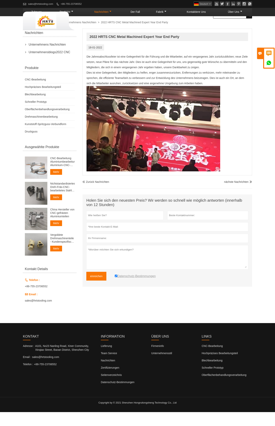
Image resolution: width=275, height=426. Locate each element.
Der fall (163, 25)
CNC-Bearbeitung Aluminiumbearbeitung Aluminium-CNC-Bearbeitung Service (62, 176)
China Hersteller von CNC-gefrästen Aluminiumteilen (62, 227)
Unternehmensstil (161, 367)
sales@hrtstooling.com (40, 3)
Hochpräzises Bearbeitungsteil (43, 100)
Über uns (239, 25)
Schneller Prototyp (36, 115)
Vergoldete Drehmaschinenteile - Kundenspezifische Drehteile (62, 252)
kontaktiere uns (209, 25)
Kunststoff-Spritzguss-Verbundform (45, 138)
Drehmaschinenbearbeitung (41, 130)
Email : (27, 370)
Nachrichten (138, 25)
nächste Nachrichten (236, 195)
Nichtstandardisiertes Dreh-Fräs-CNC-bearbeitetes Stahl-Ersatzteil (62, 201)
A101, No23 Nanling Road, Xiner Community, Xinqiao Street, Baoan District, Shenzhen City (62, 361)
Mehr (56, 185)
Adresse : (28, 359)
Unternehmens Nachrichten (80, 36)
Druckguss (31, 145)
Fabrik (183, 25)
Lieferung (106, 359)
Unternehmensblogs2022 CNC (49, 66)
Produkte (111, 25)
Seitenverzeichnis (111, 388)
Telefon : (28, 378)
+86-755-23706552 (71, 3)
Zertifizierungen (110, 381)
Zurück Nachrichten (95, 195)
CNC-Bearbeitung (35, 93)
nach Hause (31, 36)
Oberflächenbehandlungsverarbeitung (47, 123)
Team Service (109, 367)
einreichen (96, 290)
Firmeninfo (157, 359)
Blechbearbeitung (35, 108)
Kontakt (31, 350)
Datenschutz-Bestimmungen (117, 396)
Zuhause (88, 25)
